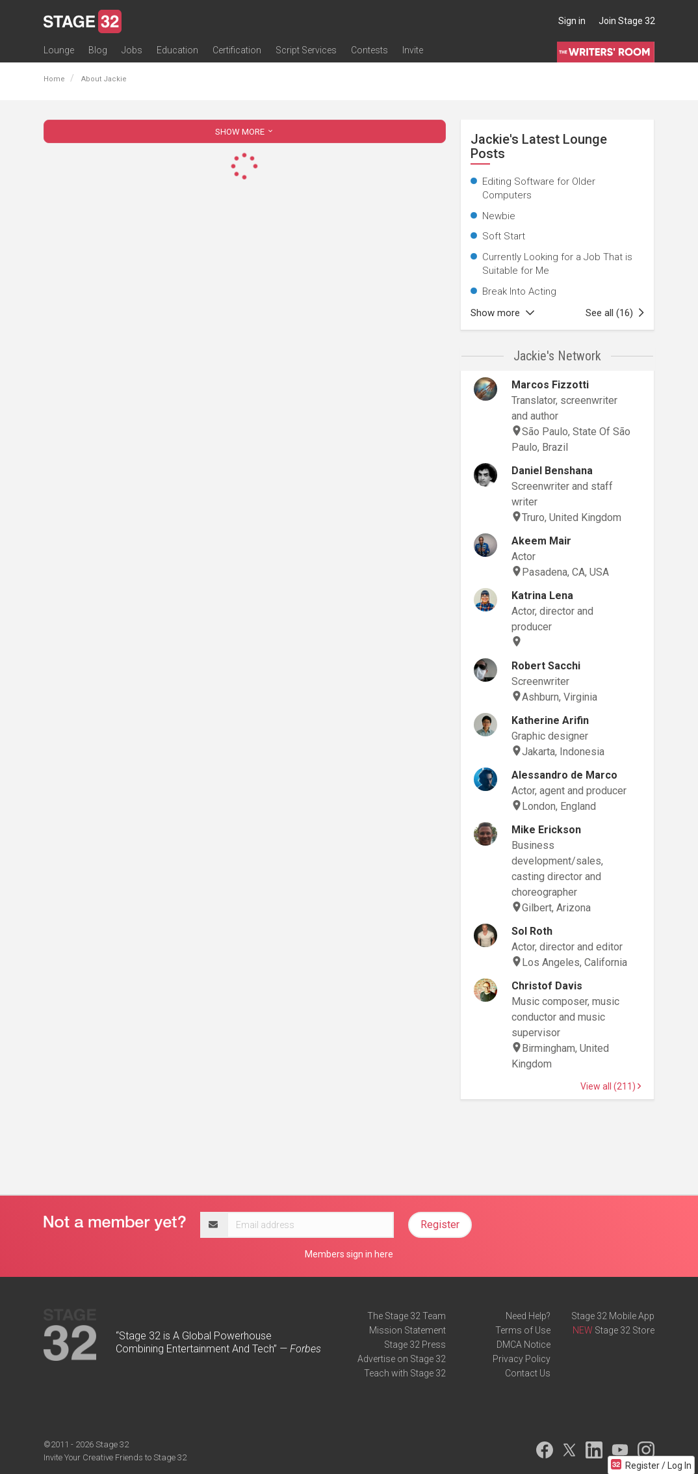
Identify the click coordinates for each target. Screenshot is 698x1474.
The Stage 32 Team (406, 1316)
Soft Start (503, 236)
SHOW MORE (245, 132)
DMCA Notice (523, 1344)
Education (177, 50)
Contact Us (527, 1373)
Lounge (59, 50)
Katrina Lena (542, 595)
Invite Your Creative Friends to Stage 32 (115, 1457)
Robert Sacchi (545, 666)
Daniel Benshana (552, 470)
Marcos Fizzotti (550, 385)
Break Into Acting (519, 291)
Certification (237, 50)
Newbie (498, 216)
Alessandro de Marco (564, 775)
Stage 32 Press (415, 1344)
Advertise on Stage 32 (401, 1359)
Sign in (572, 21)
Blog (97, 50)
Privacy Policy (521, 1359)
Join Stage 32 (627, 21)
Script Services (306, 50)
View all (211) (610, 1086)
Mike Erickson (546, 830)
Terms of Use (522, 1330)
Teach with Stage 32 (405, 1373)
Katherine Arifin (550, 720)
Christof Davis (546, 986)
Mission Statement (407, 1330)
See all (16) (615, 313)
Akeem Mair (541, 541)
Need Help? (528, 1316)
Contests (369, 50)
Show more (502, 313)
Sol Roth (531, 931)
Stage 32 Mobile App (612, 1316)
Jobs (132, 50)
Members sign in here (349, 1254)
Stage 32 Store (624, 1330)
